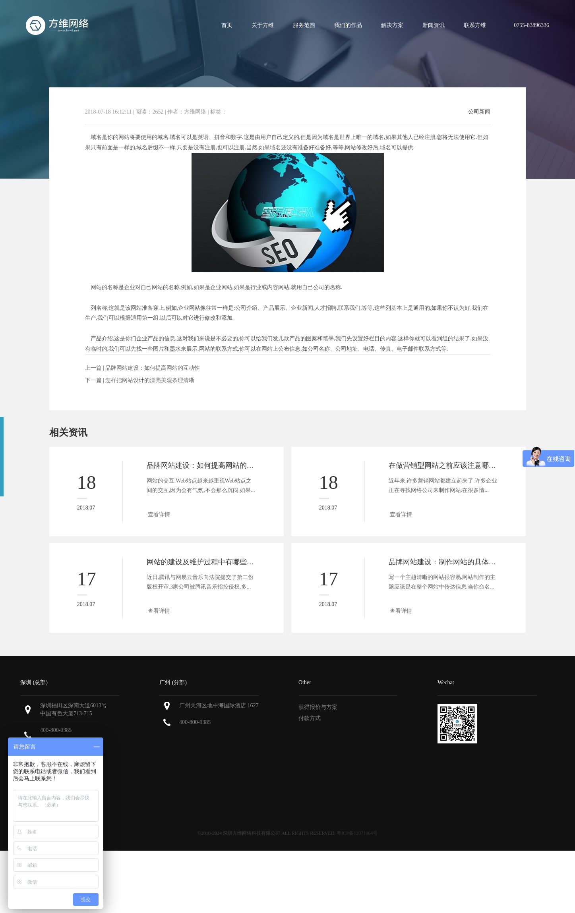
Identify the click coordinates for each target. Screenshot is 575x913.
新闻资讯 (433, 25)
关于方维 (263, 25)
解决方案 (392, 25)
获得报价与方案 (317, 707)
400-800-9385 (56, 730)
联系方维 (475, 25)
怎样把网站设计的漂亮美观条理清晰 (149, 380)
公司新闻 (479, 112)
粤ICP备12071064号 (357, 833)
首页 (226, 25)
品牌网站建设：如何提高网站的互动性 (152, 368)
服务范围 (304, 25)
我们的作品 (348, 25)
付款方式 (309, 718)
